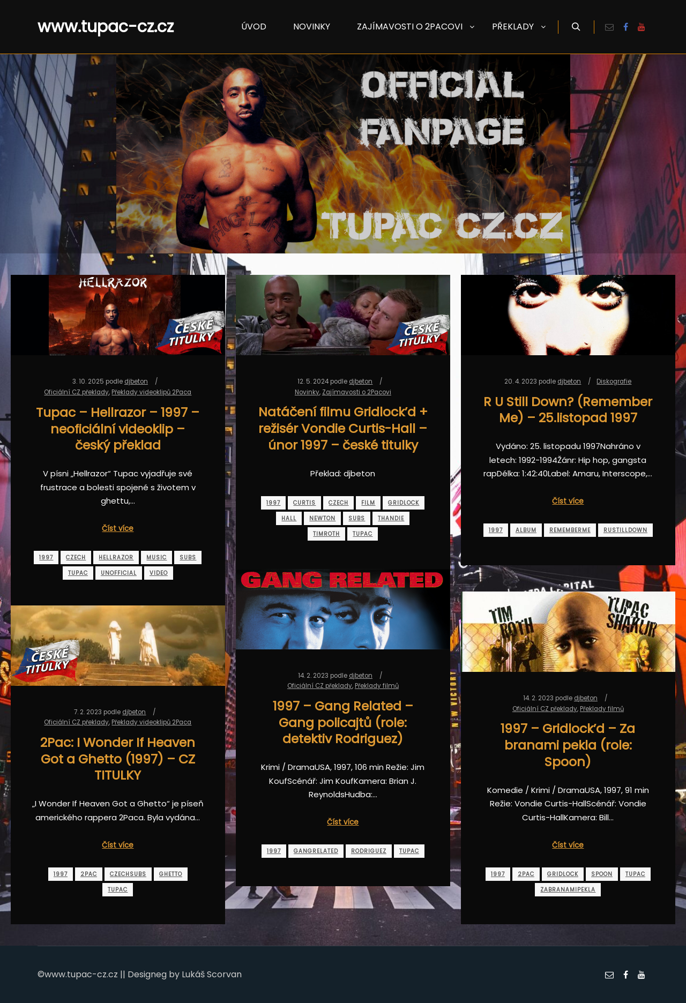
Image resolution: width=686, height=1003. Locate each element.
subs (188, 557)
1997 (46, 557)
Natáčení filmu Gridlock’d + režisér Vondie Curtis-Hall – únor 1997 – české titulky (343, 428)
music (156, 557)
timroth (326, 534)
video (159, 573)
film (368, 503)
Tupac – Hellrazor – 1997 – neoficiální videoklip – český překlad (117, 428)
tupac (78, 573)
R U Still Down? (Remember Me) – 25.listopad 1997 (567, 410)
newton (322, 518)
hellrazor (116, 557)
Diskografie (613, 381)
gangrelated (316, 851)
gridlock (403, 503)
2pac (526, 874)
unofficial (119, 573)
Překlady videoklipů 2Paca (151, 392)
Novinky (307, 392)
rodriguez (368, 851)
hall (288, 518)
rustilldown (625, 530)
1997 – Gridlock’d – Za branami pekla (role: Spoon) (568, 745)
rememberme (570, 530)
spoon (602, 874)
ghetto (170, 874)
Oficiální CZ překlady (76, 392)
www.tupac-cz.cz (91, 27)
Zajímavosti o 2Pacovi (356, 392)
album (526, 530)
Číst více (117, 528)
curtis (304, 503)
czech (76, 557)
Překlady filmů (377, 686)
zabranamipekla (567, 890)
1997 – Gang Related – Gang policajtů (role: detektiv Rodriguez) (343, 722)
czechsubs (128, 874)
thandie (391, 518)
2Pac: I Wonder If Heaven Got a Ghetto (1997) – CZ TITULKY (117, 758)
